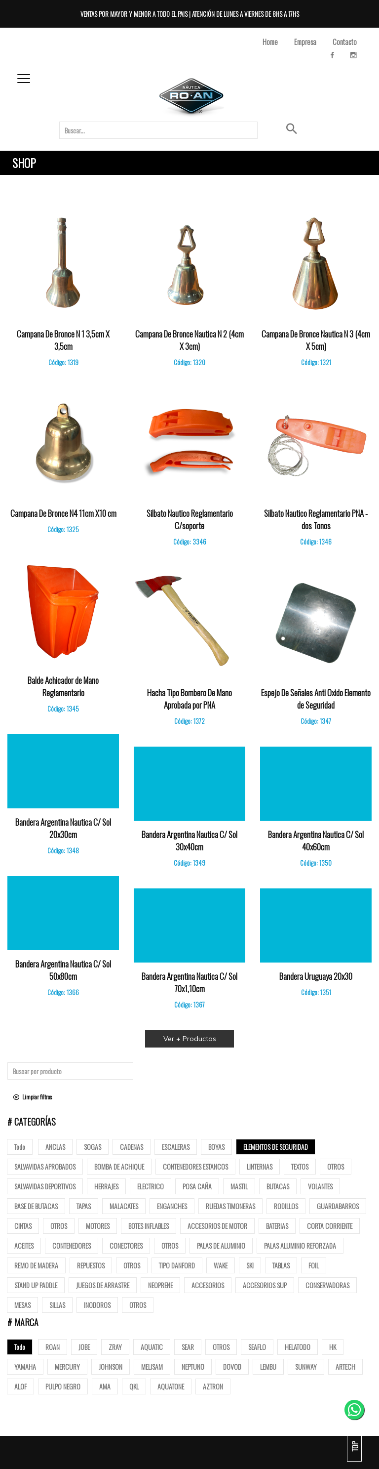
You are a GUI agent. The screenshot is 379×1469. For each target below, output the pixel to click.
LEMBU (268, 1366)
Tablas (281, 1265)
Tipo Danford (177, 1265)
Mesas (22, 1305)
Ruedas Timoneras (230, 1206)
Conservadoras (327, 1285)
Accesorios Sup (265, 1285)
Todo (19, 1146)
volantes (320, 1186)
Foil (313, 1265)
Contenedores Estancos (195, 1166)
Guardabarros (338, 1206)
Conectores (126, 1245)
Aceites (24, 1245)
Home (270, 41)
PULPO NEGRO (62, 1386)
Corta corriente (329, 1225)
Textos (299, 1166)
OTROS (221, 1347)
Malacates (124, 1206)
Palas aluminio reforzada (300, 1245)
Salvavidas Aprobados (45, 1166)
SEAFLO (257, 1347)
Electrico (150, 1186)
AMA (105, 1386)
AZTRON (213, 1386)
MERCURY (67, 1366)
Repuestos (91, 1265)
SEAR (188, 1347)
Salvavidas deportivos (45, 1186)
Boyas (216, 1146)
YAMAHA (25, 1366)
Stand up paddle (35, 1285)
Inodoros (97, 1305)
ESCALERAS (176, 1146)
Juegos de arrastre (102, 1285)
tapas (83, 1206)
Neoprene (160, 1285)
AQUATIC (152, 1347)
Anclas (55, 1146)
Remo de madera (36, 1265)
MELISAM (152, 1366)
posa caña (197, 1186)
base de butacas (36, 1206)
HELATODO (297, 1347)
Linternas (259, 1166)
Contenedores (71, 1245)
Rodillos (286, 1206)
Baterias (277, 1225)
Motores (98, 1225)
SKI (250, 1265)
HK (332, 1347)
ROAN (52, 1347)
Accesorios (207, 1285)
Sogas (92, 1146)
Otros (335, 1166)
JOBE (84, 1347)
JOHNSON (110, 1366)
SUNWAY (306, 1366)
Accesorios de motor (217, 1225)
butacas (277, 1186)
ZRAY (115, 1347)
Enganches (172, 1206)
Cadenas (131, 1146)
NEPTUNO (193, 1366)
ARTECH (345, 1366)
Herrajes (106, 1186)
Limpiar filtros (32, 1096)
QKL (134, 1386)
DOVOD (232, 1366)
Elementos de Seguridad (275, 1146)
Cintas (23, 1225)
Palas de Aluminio (221, 1245)
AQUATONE (170, 1386)
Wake (220, 1265)
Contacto (345, 41)
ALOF (20, 1386)
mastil (239, 1186)
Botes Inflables (148, 1225)
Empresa (305, 41)
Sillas (57, 1305)
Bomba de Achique (119, 1166)
